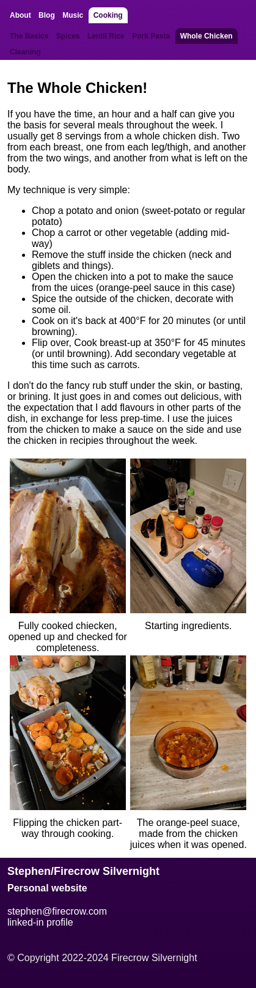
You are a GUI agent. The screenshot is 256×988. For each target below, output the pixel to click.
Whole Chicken (206, 36)
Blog (46, 15)
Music (72, 15)
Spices (68, 36)
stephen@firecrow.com (57, 911)
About (20, 15)
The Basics (29, 36)
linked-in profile (40, 922)
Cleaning (25, 52)
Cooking (108, 15)
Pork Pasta (151, 36)
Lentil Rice (106, 36)
